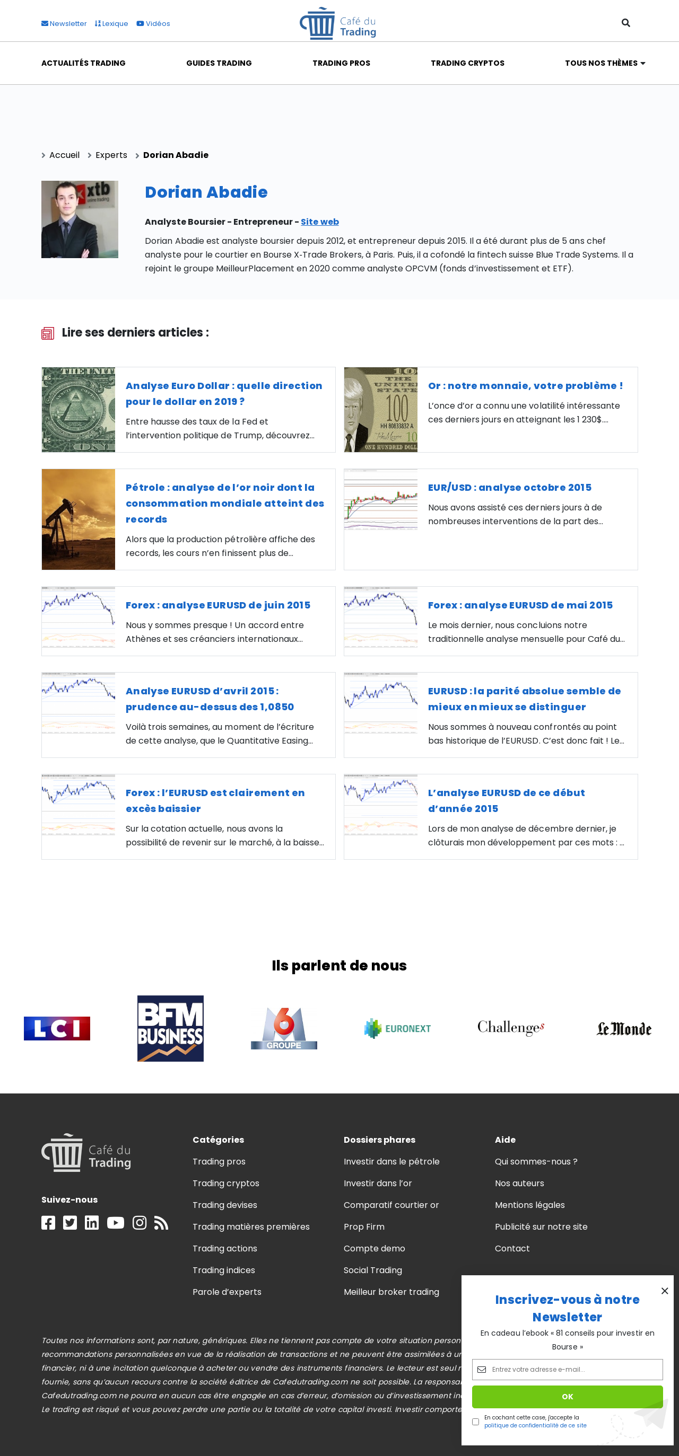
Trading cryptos (226, 1183)
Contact (512, 1248)
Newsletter (64, 24)
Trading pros (219, 1161)
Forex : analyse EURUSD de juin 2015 (218, 605)
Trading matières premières (251, 1227)
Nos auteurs (519, 1183)
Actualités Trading (83, 63)
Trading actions (225, 1248)
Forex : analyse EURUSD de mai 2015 (520, 605)
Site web (319, 222)
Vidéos (153, 24)
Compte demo (374, 1248)
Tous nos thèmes (601, 63)
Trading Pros (341, 63)
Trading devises (225, 1205)
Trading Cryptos (468, 63)
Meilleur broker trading (392, 1292)
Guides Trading (219, 63)
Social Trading (373, 1270)
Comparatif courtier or (392, 1205)
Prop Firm (364, 1227)
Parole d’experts (227, 1292)
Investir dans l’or (378, 1183)
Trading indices (224, 1270)
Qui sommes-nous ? (536, 1161)
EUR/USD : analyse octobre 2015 (509, 487)
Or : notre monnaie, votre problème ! (526, 385)
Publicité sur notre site (541, 1227)
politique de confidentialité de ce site (535, 1425)
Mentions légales (530, 1205)
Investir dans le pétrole (392, 1161)
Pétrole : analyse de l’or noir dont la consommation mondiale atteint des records (225, 503)
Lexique (111, 24)
